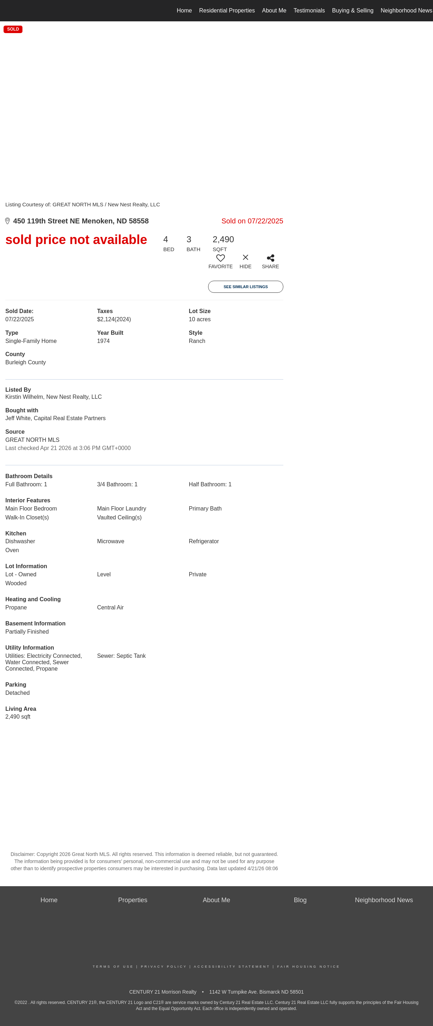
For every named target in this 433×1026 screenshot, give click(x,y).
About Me (274, 10)
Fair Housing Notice (308, 966)
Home (184, 10)
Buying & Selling (353, 10)
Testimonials (309, 10)
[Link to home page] (9, 10)
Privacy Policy (164, 966)
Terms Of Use (113, 966)
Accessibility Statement (232, 966)
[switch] (220, 264)
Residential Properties (227, 10)
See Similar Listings (245, 287)
